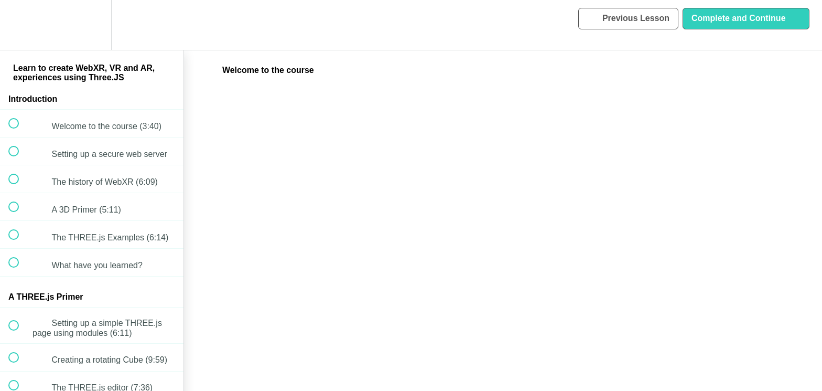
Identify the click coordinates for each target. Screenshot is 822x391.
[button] (19, 25)
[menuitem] (91, 25)
